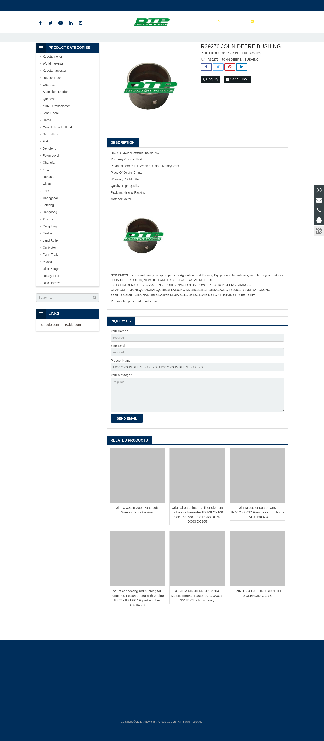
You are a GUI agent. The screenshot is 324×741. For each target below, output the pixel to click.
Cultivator (49, 263)
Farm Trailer (51, 270)
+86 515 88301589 (52, 4)
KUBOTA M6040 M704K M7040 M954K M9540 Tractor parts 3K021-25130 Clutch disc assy (197, 615)
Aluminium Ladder (55, 107)
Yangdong (50, 242)
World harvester (54, 79)
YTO (46, 185)
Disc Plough (51, 284)
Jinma (47, 135)
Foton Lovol (51, 171)
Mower (47, 277)
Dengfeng (49, 164)
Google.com (50, 340)
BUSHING (252, 75)
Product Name (120, 377)
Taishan (48, 249)
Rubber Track (52, 93)
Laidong (48, 220)
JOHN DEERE (232, 75)
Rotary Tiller (51, 291)
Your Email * (119, 362)
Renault (48, 192)
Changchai (50, 213)
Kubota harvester (55, 86)
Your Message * (121, 392)
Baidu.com (73, 340)
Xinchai (48, 234)
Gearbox (49, 100)
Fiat (45, 157)
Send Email (237, 95)
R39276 (213, 75)
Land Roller (51, 256)
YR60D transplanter (56, 121)
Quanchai (49, 114)
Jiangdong (50, 227)
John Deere (51, 128)
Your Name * (119, 346)
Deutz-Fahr (50, 150)
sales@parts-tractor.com (89, 4)
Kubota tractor (52, 72)
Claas (47, 199)
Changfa (49, 178)
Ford (46, 206)
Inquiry (210, 95)
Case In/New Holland (57, 142)
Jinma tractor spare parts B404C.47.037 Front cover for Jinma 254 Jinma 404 (257, 532)
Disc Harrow (51, 298)
